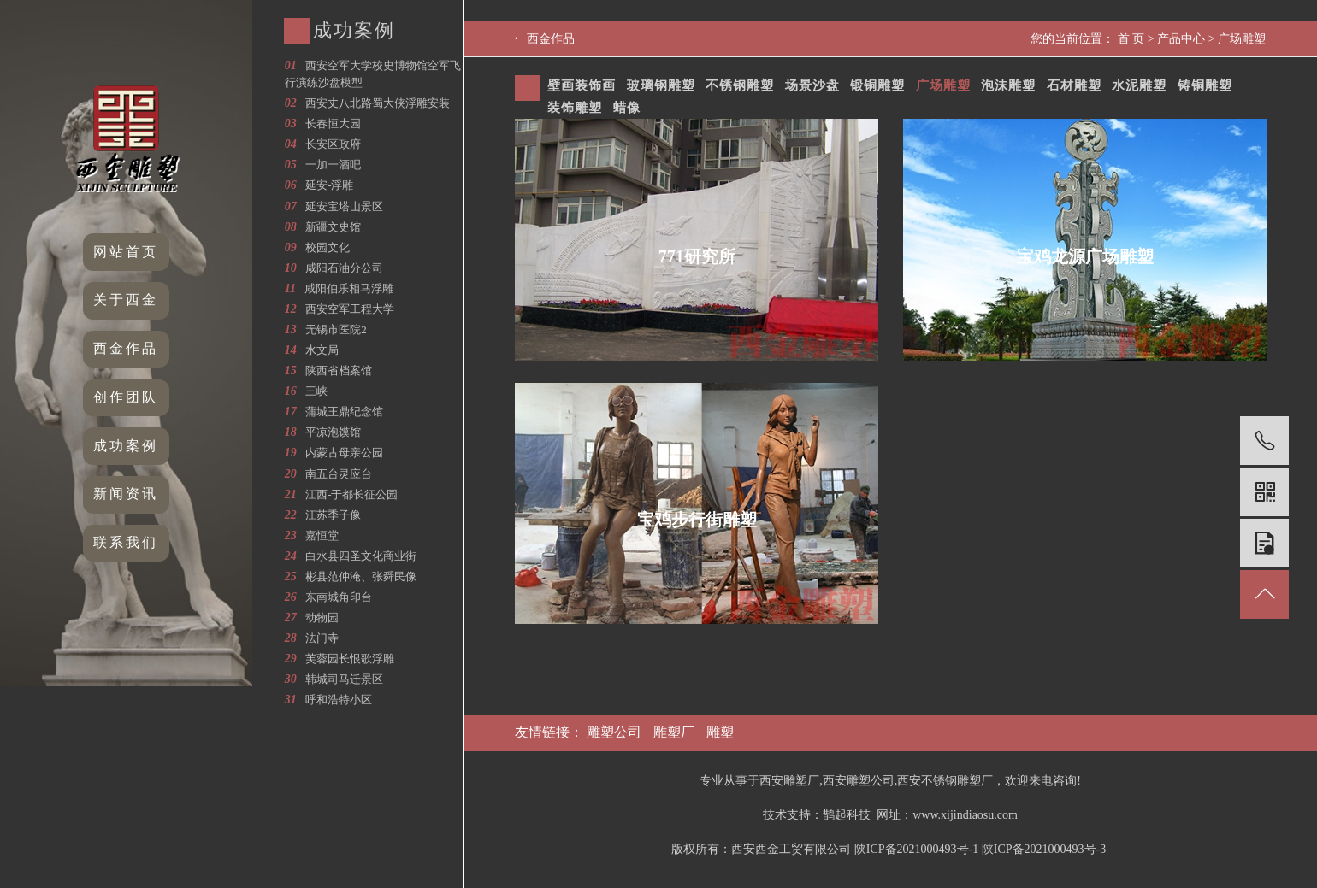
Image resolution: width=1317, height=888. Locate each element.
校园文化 (327, 247)
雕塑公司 (614, 732)
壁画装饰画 (581, 85)
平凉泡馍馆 (333, 432)
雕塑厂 (673, 732)
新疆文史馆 (333, 227)
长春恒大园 (333, 123)
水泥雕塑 (1139, 85)
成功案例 (125, 445)
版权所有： (701, 849)
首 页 (1131, 38)
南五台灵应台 (338, 474)
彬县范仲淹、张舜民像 (360, 576)
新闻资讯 (125, 493)
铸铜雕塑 (1205, 85)
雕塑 (720, 732)
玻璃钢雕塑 (661, 85)
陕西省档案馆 (338, 370)
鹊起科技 (847, 815)
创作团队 (125, 397)
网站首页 (125, 251)
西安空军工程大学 (349, 309)
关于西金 (125, 299)
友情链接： (551, 732)
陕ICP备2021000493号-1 (916, 849)
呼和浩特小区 (338, 699)
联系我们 (125, 542)
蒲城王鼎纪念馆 (344, 411)
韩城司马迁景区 (344, 679)
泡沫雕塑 (1008, 85)
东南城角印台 (338, 597)
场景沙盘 (812, 85)
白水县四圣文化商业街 (360, 556)
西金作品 (125, 348)
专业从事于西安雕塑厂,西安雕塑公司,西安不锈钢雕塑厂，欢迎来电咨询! (890, 780)
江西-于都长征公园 (351, 494)
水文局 (322, 350)
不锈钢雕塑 (740, 85)
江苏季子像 (333, 515)
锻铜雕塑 (877, 85)
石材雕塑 (1074, 85)
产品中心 (1181, 38)
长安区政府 (333, 144)
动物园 (322, 617)
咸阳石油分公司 (344, 268)
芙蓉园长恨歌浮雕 (349, 658)
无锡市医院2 (336, 329)
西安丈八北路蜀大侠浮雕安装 (377, 103)
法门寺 (322, 638)
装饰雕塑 (574, 108)
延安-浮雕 (329, 185)
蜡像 (627, 108)
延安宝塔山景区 (344, 206)
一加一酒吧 (333, 164)
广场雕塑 (1242, 38)
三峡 (316, 391)
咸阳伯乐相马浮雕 (348, 288)
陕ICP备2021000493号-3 (1044, 849)
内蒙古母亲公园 (344, 452)
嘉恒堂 (322, 535)
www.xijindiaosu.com (965, 815)
